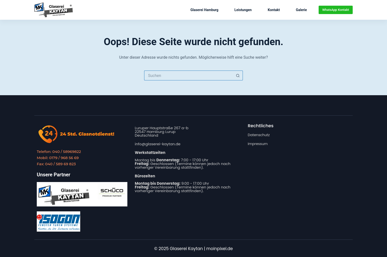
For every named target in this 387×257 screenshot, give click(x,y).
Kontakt (274, 10)
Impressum (258, 143)
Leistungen (243, 10)
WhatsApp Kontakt (335, 10)
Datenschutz (259, 134)
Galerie (301, 10)
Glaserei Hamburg (204, 10)
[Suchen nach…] (188, 75)
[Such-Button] (238, 75)
